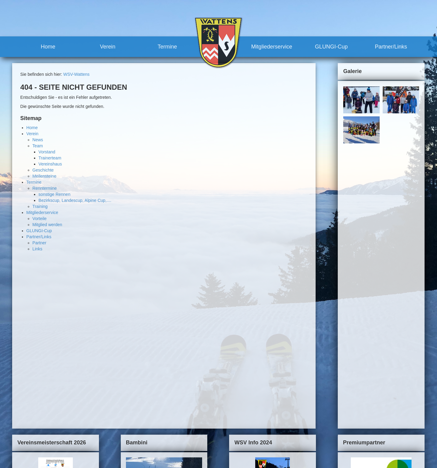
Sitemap (337, 392)
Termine (167, 47)
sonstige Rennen (54, 194)
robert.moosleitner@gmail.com (55, 452)
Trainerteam (50, 157)
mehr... (87, 368)
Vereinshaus (50, 164)
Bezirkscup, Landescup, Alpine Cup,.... (75, 200)
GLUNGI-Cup (331, 47)
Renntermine (44, 188)
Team (37, 145)
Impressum (315, 392)
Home (48, 47)
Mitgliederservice (271, 47)
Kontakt (294, 392)
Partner (39, 242)
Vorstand (47, 151)
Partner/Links (391, 47)
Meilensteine (44, 176)
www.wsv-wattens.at (43, 458)
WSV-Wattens (76, 74)
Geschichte (43, 170)
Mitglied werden (47, 224)
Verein (107, 47)
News (37, 139)
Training (40, 206)
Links (37, 248)
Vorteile (39, 218)
